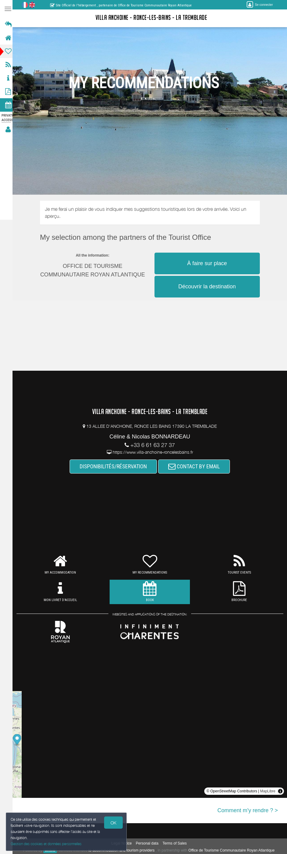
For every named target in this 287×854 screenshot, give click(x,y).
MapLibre (267, 791)
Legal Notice (123, 843)
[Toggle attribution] (280, 791)
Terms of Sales (176, 843)
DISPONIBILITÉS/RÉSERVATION (115, 466)
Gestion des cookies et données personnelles (46, 843)
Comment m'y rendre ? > (247, 810)
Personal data (149, 843)
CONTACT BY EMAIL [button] (196, 466)
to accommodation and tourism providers (123, 850)
